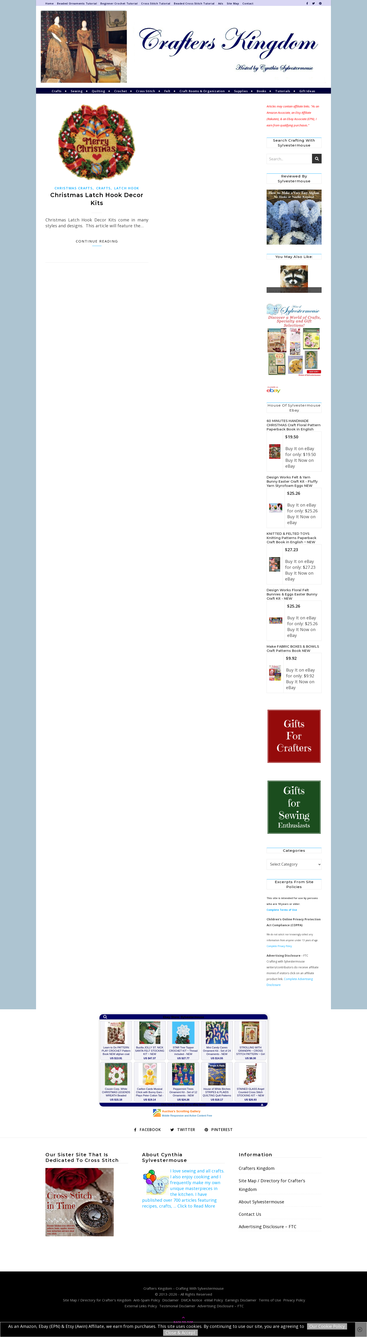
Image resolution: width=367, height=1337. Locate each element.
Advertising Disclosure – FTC (267, 1226)
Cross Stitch (145, 91)
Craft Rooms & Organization (202, 91)
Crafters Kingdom (257, 1168)
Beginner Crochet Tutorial (119, 3)
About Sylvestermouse (261, 1202)
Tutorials (282, 91)
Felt (167, 91)
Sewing (77, 91)
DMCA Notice (191, 1300)
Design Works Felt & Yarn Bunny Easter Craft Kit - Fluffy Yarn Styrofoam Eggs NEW (292, 481)
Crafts (57, 91)
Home (49, 3)
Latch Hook (126, 188)
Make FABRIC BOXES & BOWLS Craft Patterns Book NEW (293, 648)
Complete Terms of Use (282, 909)
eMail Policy (213, 1300)
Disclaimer (170, 1300)
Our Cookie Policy (327, 1326)
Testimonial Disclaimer (177, 1306)
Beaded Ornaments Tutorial (77, 3)
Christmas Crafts (74, 188)
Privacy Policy (294, 1300)
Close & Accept (180, 1332)
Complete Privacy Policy (279, 946)
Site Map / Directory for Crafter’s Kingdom (272, 1185)
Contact (247, 3)
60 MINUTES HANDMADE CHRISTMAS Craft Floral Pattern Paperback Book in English (294, 425)
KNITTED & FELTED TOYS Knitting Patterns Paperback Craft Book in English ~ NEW (291, 538)
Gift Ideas (307, 91)
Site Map (233, 3)
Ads (220, 3)
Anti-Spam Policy (146, 1300)
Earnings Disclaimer (241, 1300)
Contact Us (250, 1214)
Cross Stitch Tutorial (155, 3)
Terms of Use (270, 1300)
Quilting (98, 91)
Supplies (241, 91)
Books (261, 91)
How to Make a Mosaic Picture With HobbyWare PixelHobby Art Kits (290, 292)
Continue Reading (97, 241)
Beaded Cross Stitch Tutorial (194, 3)
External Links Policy (141, 1306)
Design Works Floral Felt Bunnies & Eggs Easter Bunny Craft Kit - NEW (292, 594)
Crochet (120, 91)
